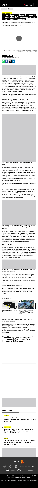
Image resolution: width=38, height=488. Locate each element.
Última (26, 5)
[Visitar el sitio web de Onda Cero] (7, 470)
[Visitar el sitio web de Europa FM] (13, 470)
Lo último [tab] (23, 410)
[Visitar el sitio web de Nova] (22, 466)
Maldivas (6, 415)
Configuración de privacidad (15, 484)
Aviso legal (3, 480)
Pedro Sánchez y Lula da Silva (23, 1)
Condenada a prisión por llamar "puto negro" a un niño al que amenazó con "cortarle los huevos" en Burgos (19, 442)
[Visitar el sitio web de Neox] (16, 466)
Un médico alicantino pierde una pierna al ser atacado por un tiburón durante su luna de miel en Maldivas (20, 419)
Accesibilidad (26, 484)
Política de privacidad (12, 480)
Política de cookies (22, 480)
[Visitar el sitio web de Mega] (27, 466)
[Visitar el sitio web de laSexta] (10, 466)
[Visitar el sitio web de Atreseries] (33, 466)
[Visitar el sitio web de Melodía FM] (19, 470)
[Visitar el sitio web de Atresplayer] (24, 470)
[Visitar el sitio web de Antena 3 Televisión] (4, 466)
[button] (35, 5)
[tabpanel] (19, 430)
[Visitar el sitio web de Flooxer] (30, 470)
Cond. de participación (32, 480)
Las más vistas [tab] (7, 410)
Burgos (6, 438)
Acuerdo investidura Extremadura (9, 1)
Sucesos (10, 9)
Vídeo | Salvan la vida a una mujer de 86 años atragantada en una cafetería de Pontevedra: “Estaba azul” (18, 339)
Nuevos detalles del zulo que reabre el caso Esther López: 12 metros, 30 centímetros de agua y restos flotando (18, 431)
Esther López (33, 1)
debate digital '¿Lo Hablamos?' (21, 85)
